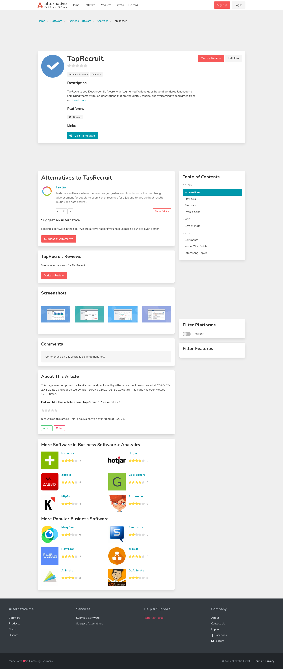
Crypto (120, 5)
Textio (61, 187)
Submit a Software (88, 618)
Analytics (102, 21)
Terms (258, 661)
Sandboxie (136, 527)
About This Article (196, 246)
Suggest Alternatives (89, 624)
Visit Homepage (85, 136)
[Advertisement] (141, 36)
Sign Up (222, 5)
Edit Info (233, 58)
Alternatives (192, 192)
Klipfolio (67, 496)
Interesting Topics (196, 253)
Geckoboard (137, 475)
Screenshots (193, 226)
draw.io (134, 549)
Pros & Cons (192, 212)
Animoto (67, 571)
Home (75, 5)
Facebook (219, 635)
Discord (133, 5)
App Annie (136, 496)
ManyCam (68, 527)
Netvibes (67, 453)
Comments (191, 240)
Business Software (79, 21)
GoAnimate (136, 571)
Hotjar (133, 453)
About (215, 618)
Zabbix (66, 475)
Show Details (162, 211)
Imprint (215, 629)
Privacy (269, 661)
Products (105, 5)
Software (89, 5)
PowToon (68, 549)
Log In (238, 5)
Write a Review (211, 58)
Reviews (190, 199)
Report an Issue (154, 618)
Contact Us (218, 624)
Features (190, 205)
